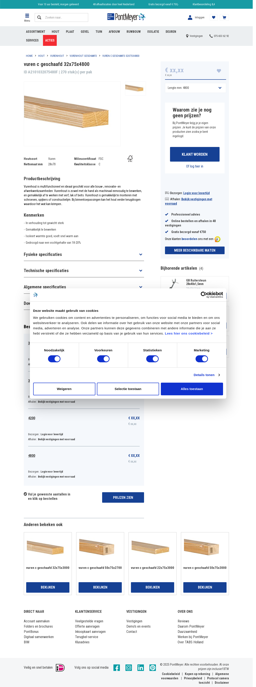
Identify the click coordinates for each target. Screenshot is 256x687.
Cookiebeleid (171, 674)
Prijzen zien (123, 497)
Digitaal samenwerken (39, 637)
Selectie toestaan (128, 389)
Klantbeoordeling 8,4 (204, 4)
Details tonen (204, 375)
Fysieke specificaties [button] (43, 254)
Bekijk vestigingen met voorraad (56, 401)
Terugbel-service (86, 637)
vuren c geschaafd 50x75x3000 (205, 568)
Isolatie (153, 31)
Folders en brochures (38, 626)
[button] (27, 17)
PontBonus (31, 632)
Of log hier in (194, 166)
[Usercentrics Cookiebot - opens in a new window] (204, 295)
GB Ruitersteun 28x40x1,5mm (196, 282)
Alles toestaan (192, 389)
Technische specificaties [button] (46, 270)
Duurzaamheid (187, 632)
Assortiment (35, 31)
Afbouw (114, 31)
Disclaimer (222, 682)
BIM (26, 642)
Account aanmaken (37, 621)
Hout (55, 31)
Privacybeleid (193, 678)
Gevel (85, 31)
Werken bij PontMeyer (193, 637)
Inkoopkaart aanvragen (90, 632)
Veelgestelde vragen (89, 621)
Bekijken (48, 587)
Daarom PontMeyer (191, 626)
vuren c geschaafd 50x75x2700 (100, 568)
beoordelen (189, 239)
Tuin (99, 31)
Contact (131, 632)
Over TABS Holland (190, 642)
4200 (31, 418)
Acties (50, 40)
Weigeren (64, 389)
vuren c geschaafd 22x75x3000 (152, 568)
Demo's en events (138, 626)
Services (32, 40)
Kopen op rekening (197, 674)
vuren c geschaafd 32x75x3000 (47, 568)
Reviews (183, 621)
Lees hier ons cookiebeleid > (189, 333)
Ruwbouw (134, 31)
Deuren (171, 31)
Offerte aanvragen (87, 626)
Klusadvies (82, 642)
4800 (31, 456)
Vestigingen (134, 621)
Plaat (70, 31)
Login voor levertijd (196, 193)
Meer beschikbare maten (194, 250)
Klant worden (195, 154)
